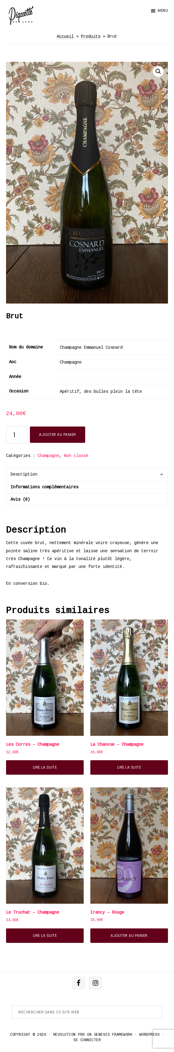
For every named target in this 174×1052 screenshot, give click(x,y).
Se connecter (87, 1040)
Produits (90, 36)
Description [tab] (24, 474)
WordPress (149, 1035)
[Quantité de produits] (16, 435)
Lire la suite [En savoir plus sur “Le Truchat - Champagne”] (45, 935)
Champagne (48, 455)
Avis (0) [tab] (20, 499)
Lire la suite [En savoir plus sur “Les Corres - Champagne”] (45, 767)
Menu (163, 10)
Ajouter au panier (57, 434)
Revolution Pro (69, 1035)
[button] (158, 71)
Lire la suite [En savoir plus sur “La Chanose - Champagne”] (129, 767)
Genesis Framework (113, 1035)
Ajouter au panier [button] (129, 935)
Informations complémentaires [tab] (44, 487)
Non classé (76, 455)
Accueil (65, 36)
